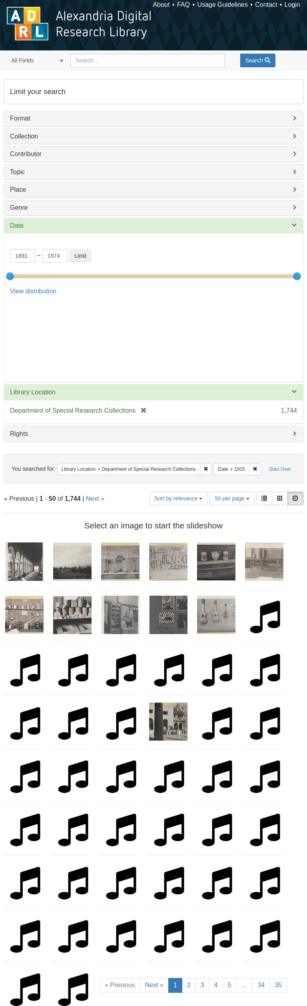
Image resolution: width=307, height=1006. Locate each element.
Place (18, 189)
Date (17, 225)
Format (20, 118)
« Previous (120, 905)
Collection (24, 136)
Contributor (26, 154)
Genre (19, 207)
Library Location (33, 312)
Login (292, 4)
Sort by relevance (178, 419)
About (161, 4)
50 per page (232, 419)
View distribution (33, 291)
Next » (95, 419)
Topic (17, 172)
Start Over (280, 389)
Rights (19, 354)
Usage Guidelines (222, 4)
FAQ (183, 4)
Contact (266, 4)
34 (261, 905)
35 (278, 905)
